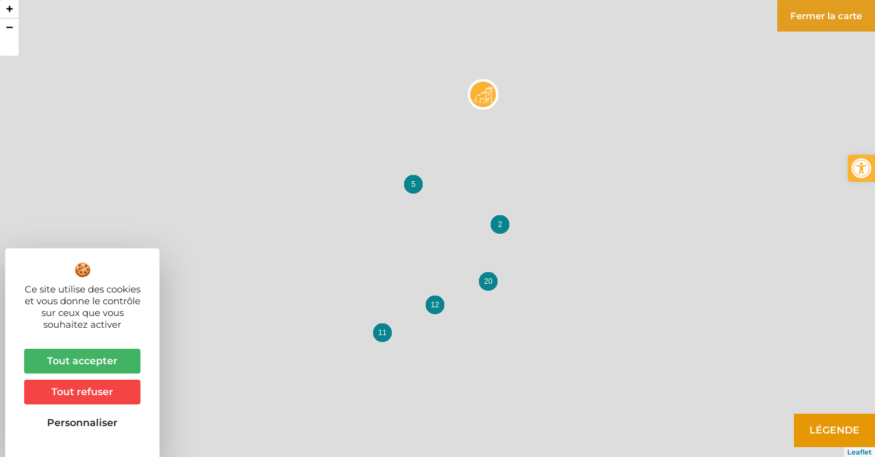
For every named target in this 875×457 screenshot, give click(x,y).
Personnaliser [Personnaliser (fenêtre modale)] (82, 423)
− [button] (10, 27)
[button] (861, 168)
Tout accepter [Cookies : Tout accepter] (82, 361)
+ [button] (10, 9)
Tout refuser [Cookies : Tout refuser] (82, 392)
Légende (834, 430)
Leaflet (859, 452)
